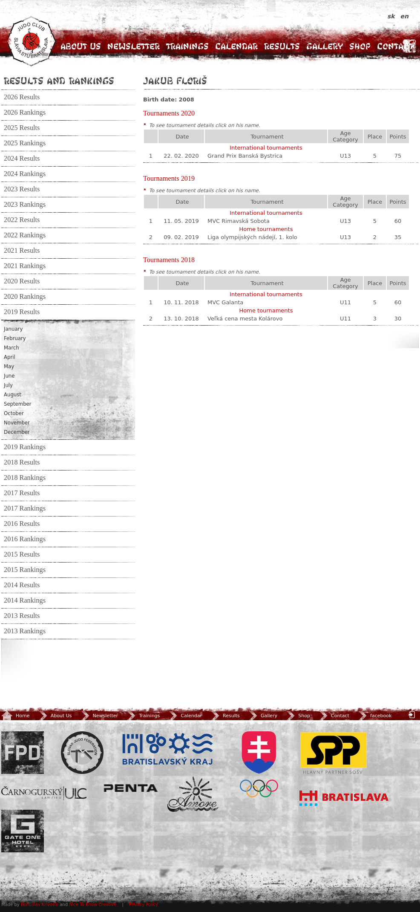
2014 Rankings (25, 600)
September (18, 404)
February (15, 338)
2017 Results (22, 493)
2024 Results (22, 158)
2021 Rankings (25, 266)
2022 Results (22, 220)
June (9, 376)
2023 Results (22, 189)
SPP (333, 752)
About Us (80, 46)
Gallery (324, 46)
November (17, 423)
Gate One (22, 831)
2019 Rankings (25, 447)
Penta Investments (131, 788)
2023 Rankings (25, 204)
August (12, 395)
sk (392, 16)
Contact (395, 46)
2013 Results (22, 616)
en (404, 16)
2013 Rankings (25, 631)
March (11, 348)
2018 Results (22, 462)
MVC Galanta (225, 302)
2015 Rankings (25, 570)
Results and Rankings (59, 80)
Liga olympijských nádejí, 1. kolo (252, 237)
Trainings (187, 46)
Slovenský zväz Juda (82, 752)
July (8, 385)
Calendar (236, 46)
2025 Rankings (25, 143)
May (9, 366)
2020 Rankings (25, 296)
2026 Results (22, 97)
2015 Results (22, 554)
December (17, 432)
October (14, 413)
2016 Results (22, 524)
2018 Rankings (25, 478)
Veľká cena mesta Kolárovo (244, 318)
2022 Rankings (25, 235)
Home (15, 716)
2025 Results (22, 128)
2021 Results (22, 250)
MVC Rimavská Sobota (238, 221)
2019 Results (22, 312)
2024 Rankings (25, 174)
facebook (374, 716)
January (13, 329)
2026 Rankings (25, 112)
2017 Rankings (25, 508)
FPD (22, 752)
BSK (167, 749)
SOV (259, 764)
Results (282, 46)
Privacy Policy (143, 904)
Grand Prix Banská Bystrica (244, 156)
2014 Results (22, 585)
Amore (193, 794)
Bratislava (344, 798)
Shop (360, 46)
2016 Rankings (25, 539)
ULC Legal (43, 793)
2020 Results (22, 281)
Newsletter (133, 46)
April (9, 357)
